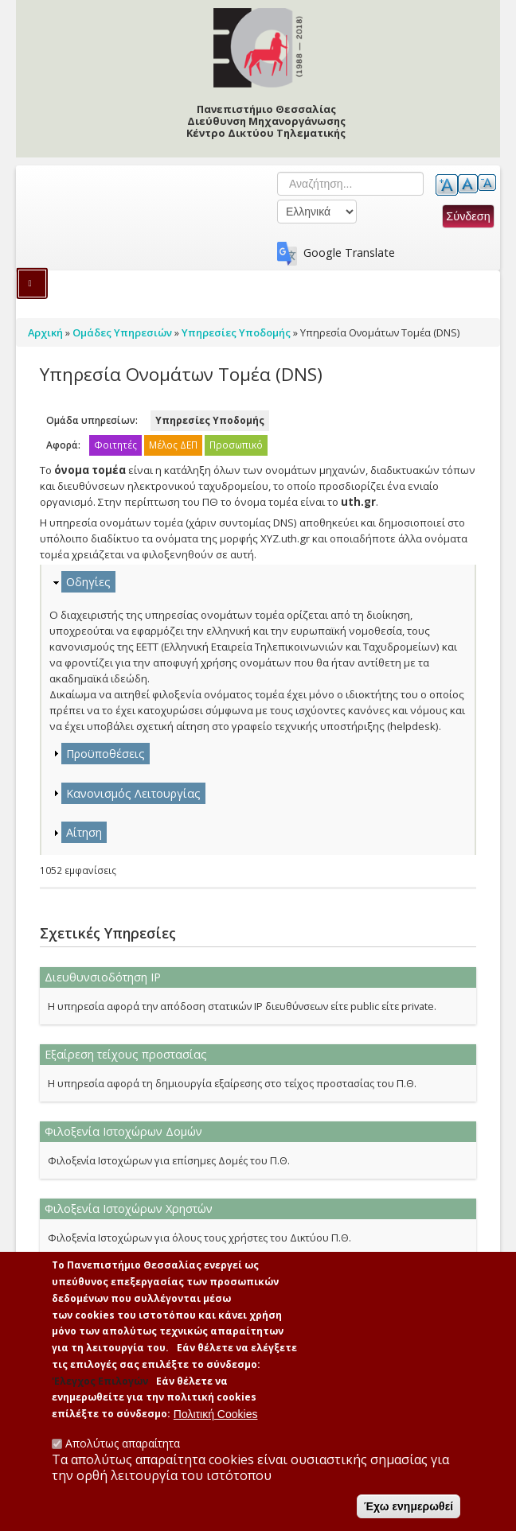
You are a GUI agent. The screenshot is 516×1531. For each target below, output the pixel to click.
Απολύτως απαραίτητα (122, 1446)
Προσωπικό (236, 445)
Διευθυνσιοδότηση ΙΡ (103, 977)
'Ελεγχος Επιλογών (100, 1384)
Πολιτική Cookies (216, 1417)
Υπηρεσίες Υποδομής (209, 420)
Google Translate (349, 252)
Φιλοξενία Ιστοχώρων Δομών (123, 1131)
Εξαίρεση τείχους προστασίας (126, 1054)
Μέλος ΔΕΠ (173, 445)
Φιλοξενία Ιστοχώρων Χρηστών (129, 1208)
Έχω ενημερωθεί (408, 1509)
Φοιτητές (115, 445)
